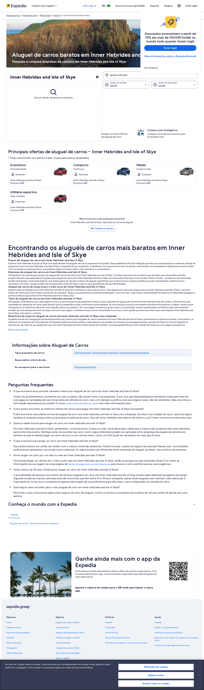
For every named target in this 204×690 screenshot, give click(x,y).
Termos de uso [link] (111, 632)
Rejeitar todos (156, 680)
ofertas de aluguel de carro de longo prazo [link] (89, 464)
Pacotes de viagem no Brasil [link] (68, 637)
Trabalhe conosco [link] (13, 627)
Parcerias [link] (10, 637)
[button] (102, 104)
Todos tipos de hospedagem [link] (68, 653)
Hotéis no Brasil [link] (62, 627)
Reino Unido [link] (45, 15)
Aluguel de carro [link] (30, 15)
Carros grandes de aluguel (105, 352)
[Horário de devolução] (174, 84)
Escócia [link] (57, 15)
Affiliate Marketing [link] (14, 653)
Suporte (154, 5)
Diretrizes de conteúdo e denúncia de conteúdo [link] (126, 643)
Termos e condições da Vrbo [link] (117, 637)
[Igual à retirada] (150, 75)
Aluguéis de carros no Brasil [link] (67, 648)
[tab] (14, 514)
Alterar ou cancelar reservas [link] (166, 627)
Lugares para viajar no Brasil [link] (67, 622)
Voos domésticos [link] (63, 643)
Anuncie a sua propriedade (130, 5)
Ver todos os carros (102, 228)
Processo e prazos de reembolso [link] (169, 632)
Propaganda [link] (11, 648)
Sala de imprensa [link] (13, 643)
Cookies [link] (108, 622)
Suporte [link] (158, 622)
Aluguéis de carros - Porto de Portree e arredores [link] (34, 523)
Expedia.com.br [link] (13, 15)
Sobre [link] (9, 622)
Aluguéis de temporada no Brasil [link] (70, 632)
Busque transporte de (85, 367)
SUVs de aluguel (83, 352)
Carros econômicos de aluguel (134, 352)
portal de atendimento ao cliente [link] (82, 403)
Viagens (168, 5)
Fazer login (192, 5)
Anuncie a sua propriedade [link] (18, 632)
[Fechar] (198, 679)
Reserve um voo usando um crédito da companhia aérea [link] (176, 639)
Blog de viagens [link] (62, 658)
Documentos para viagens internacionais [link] (172, 645)
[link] (170, 67)
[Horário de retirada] (126, 84)
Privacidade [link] (110, 627)
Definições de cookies (156, 671)
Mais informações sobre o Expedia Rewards (170, 56)
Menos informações (18, 329)
